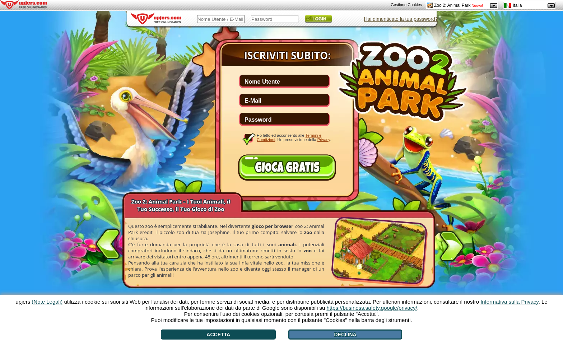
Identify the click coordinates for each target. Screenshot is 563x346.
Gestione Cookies (406, 5)
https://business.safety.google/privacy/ (371, 308)
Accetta (218, 334)
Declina (345, 334)
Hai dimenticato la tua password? (401, 19)
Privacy (323, 139)
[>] (451, 247)
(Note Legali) (47, 302)
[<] (108, 242)
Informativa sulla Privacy (509, 302)
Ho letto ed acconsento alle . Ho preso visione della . (294, 137)
